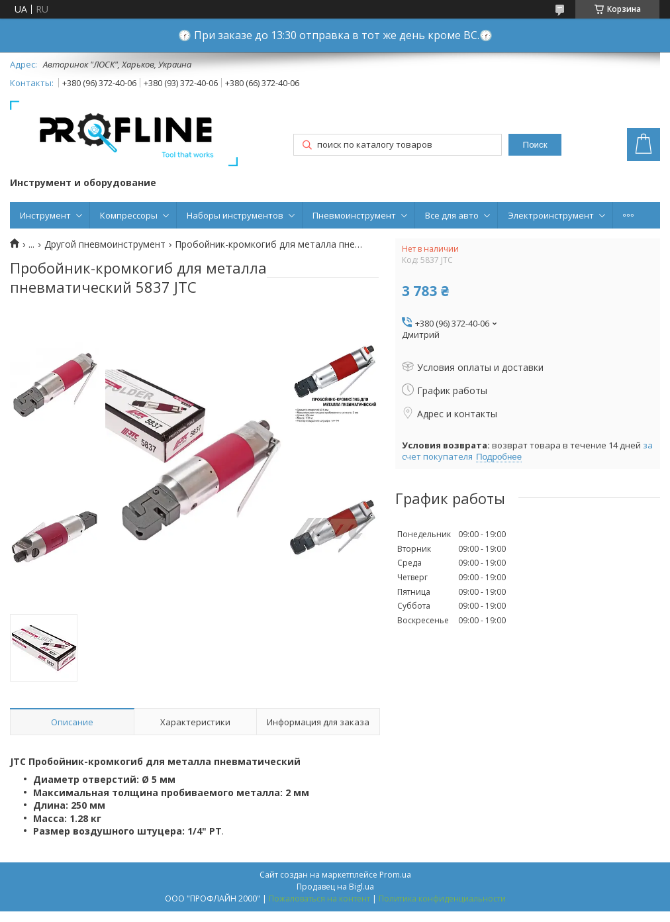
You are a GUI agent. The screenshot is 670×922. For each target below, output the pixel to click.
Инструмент (45, 215)
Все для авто (452, 215)
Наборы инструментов (235, 215)
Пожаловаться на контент (319, 898)
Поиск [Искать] (535, 145)
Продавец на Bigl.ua (335, 886)
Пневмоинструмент (354, 215)
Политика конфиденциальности (442, 898)
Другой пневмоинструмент (105, 244)
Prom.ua (395, 874)
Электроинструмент (551, 215)
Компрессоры (129, 215)
